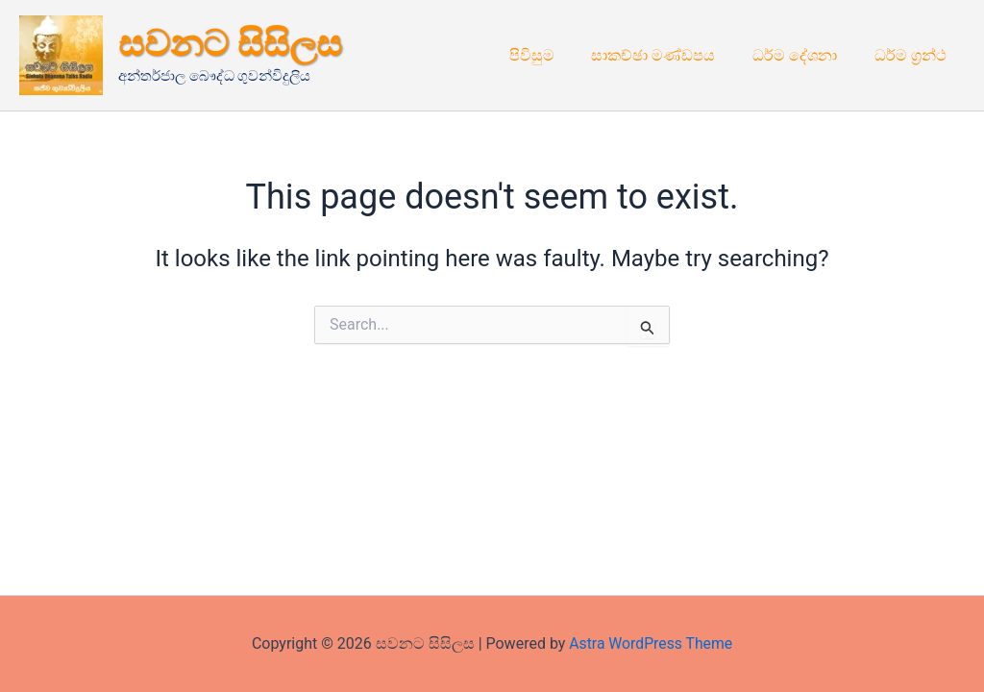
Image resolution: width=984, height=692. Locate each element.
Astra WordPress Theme (650, 643)
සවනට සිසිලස (230, 43)
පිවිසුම (554, 55)
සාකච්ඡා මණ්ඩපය (669, 55)
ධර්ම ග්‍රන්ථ (913, 55)
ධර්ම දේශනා (804, 55)
